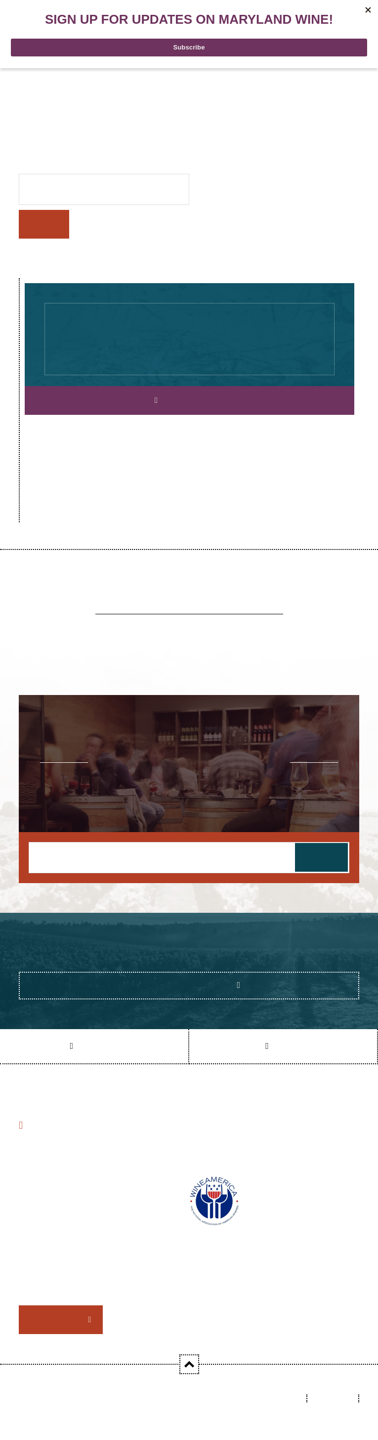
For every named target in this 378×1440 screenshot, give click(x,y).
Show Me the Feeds (186, 985)
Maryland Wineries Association (141, 1398)
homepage (325, 127)
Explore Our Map (192, 400)
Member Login (57, 1319)
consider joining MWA (167, 1278)
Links (287, 1398)
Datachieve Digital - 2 (56, 1406)
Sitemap (333, 1398)
